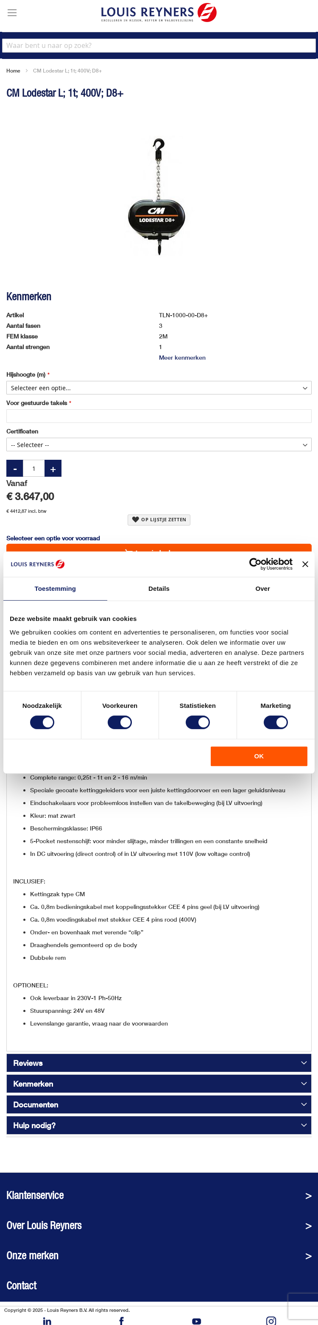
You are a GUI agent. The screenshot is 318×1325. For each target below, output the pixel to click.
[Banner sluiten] (305, 564)
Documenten (35, 1104)
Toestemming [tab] (55, 588)
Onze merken (32, 1255)
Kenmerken (33, 1083)
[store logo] (159, 12)
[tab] (159, 1063)
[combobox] (159, 46)
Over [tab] (262, 588)
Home (13, 70)
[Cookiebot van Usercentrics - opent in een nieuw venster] (255, 564)
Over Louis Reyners (43, 1225)
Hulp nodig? (34, 1125)
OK (259, 756)
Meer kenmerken (182, 357)
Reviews (27, 1063)
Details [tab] (159, 588)
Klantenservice (35, 1195)
